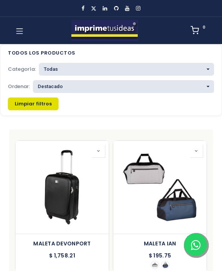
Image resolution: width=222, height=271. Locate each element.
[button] (98, 151)
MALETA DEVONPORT (62, 243)
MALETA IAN (160, 243)
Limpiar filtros (33, 103)
